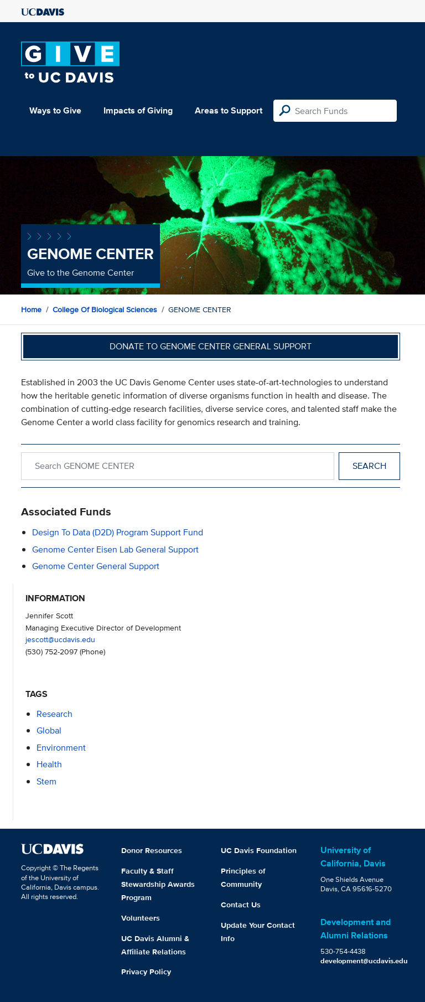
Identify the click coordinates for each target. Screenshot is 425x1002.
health (49, 764)
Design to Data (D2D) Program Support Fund (117, 532)
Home (31, 309)
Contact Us (241, 904)
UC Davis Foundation (259, 850)
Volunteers (140, 917)
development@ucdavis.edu (364, 960)
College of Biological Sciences (105, 309)
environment (61, 747)
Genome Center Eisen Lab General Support (115, 549)
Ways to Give (55, 110)
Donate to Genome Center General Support (211, 346)
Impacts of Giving (138, 110)
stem (46, 781)
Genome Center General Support (95, 566)
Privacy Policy (146, 971)
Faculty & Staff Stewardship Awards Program (158, 884)
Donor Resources (151, 850)
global (49, 730)
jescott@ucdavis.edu (60, 639)
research (54, 713)
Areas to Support (228, 110)
